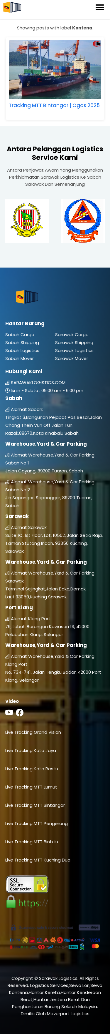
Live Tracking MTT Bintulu (31, 842)
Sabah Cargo (19, 334)
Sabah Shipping (22, 342)
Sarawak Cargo (72, 334)
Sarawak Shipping (74, 342)
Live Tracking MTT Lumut (31, 787)
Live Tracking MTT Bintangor (35, 805)
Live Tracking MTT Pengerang (36, 823)
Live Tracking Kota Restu (31, 769)
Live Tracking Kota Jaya (30, 750)
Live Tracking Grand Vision (33, 732)
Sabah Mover (19, 358)
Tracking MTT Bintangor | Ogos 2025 (54, 105)
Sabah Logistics (22, 350)
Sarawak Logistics (74, 350)
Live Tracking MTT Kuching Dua (37, 860)
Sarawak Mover (71, 358)
